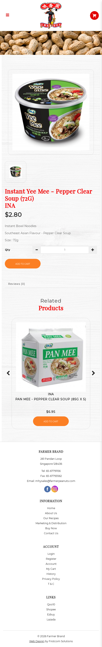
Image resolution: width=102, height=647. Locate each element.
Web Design (36, 641)
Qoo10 (51, 604)
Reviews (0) (16, 283)
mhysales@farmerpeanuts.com (55, 481)
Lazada (51, 619)
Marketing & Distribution (51, 523)
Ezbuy (51, 614)
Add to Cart (22, 264)
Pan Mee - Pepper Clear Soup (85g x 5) (50, 399)
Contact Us (51, 533)
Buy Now (51, 528)
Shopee (51, 609)
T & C (51, 583)
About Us (51, 513)
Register (51, 558)
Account (51, 563)
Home (51, 508)
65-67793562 (54, 476)
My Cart (51, 568)
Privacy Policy (51, 578)
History (51, 573)
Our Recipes (51, 518)
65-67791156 (53, 470)
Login (51, 553)
